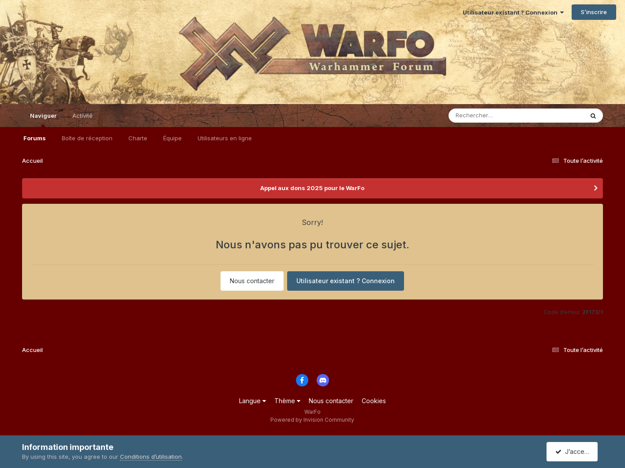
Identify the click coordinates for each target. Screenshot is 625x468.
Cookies (374, 400)
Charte (137, 138)
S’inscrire (594, 11)
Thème (287, 400)
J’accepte (573, 451)
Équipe (172, 138)
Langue (252, 400)
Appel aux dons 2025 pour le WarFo (312, 187)
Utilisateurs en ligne (225, 138)
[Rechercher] (491, 116)
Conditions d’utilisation (151, 456)
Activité (82, 115)
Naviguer (43, 119)
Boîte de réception (87, 138)
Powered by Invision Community (312, 419)
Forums (34, 138)
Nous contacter (252, 281)
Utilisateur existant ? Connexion (513, 12)
